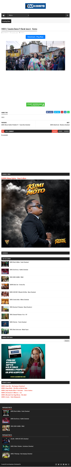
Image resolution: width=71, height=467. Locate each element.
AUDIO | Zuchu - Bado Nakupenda (10, 397)
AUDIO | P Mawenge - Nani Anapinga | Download (21, 454)
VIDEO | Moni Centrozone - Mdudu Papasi (19, 330)
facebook (66, 131)
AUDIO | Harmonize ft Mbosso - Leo (11, 393)
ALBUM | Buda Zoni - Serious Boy (17, 285)
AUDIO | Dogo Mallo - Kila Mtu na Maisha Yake (14, 388)
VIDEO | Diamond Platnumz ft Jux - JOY (18, 315)
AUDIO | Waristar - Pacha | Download (18, 322)
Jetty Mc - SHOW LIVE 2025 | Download (19, 439)
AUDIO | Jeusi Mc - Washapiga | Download (13, 386)
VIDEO (22, 33)
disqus (60, 131)
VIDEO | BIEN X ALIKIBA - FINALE (16, 277)
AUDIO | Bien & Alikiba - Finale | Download (19, 262)
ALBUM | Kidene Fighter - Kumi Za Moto (13, 178)
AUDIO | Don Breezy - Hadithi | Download (19, 270)
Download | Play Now (35, 37)
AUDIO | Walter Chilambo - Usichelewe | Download (22, 446)
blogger (55, 131)
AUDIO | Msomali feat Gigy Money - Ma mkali (13, 395)
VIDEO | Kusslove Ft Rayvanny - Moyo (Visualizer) (21, 307)
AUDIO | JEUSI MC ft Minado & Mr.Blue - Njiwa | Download (23, 292)
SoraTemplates (10, 464)
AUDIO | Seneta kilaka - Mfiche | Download (19, 300)
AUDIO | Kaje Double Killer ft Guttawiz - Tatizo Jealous (16, 391)
